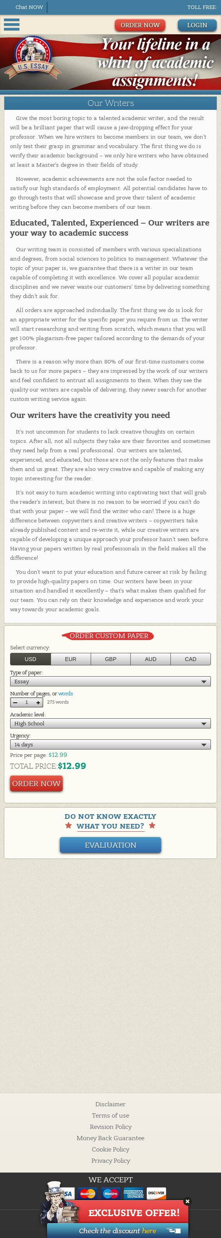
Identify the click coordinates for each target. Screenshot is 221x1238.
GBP (111, 659)
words (65, 693)
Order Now (36, 783)
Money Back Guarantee (110, 1138)
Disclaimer (110, 1104)
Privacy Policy (110, 1161)
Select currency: (30, 647)
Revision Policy (111, 1127)
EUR (71, 659)
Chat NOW (29, 7)
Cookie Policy (110, 1149)
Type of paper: (26, 672)
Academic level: (28, 714)
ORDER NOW (140, 25)
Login (197, 25)
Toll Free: (202, 7)
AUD (151, 659)
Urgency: (20, 735)
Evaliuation (111, 845)
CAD (190, 659)
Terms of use (110, 1116)
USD (31, 659)
